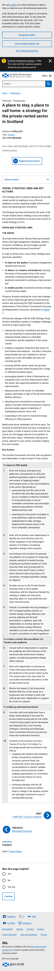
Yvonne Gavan (15, 851)
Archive (19, 929)
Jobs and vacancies (28, 935)
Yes (9, 874)
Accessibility (7, 929)
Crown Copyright (9, 935)
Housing (11, 135)
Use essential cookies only (27, 44)
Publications (15, 93)
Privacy (44, 935)
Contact (30, 929)
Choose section (26, 179)
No (9, 880)
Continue (8, 896)
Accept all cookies (27, 35)
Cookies (40, 929)
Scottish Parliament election (21, 60)
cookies (14, 5)
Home (4, 93)
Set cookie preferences (27, 51)
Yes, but (11, 887)
